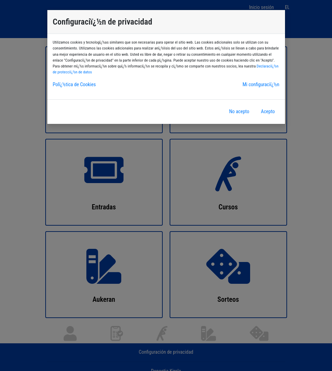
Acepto (268, 112)
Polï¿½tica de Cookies (74, 85)
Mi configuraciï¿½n (261, 85)
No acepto (239, 112)
